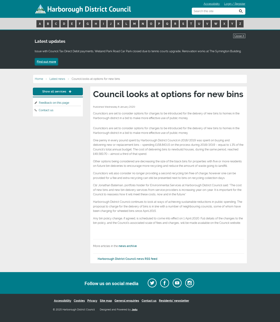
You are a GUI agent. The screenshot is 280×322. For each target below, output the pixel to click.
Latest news (57, 79)
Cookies (79, 300)
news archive (128, 246)
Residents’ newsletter (174, 300)
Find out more (46, 61)
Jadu (135, 309)
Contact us (46, 110)
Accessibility (212, 4)
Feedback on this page (54, 102)
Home (39, 79)
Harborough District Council (89, 9)
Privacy (92, 300)
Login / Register (234, 4)
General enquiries (126, 300)
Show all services (57, 91)
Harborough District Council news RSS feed (127, 259)
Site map (106, 300)
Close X (239, 36)
